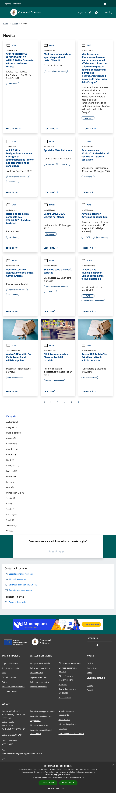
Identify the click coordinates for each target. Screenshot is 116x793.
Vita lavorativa (36, 672)
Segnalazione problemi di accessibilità (41, 731)
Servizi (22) (11, 509)
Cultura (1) (11, 454)
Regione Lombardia (12, 3)
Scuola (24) (11, 503)
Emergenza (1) (12, 465)
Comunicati (92, 667)
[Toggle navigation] (5, 12)
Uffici (4, 672)
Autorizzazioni (65, 697)
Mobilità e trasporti (38, 686)
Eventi (90, 690)
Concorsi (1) (11, 443)
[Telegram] (95, 12)
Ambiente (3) (12, 421)
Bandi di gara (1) (13, 432)
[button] (58, 788)
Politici (5, 682)
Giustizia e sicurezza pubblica (67, 669)
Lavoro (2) (10, 481)
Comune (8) (11, 438)
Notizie (49, 141)
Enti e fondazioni (9, 677)
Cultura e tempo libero (40, 667)
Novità (15, 23)
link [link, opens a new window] (83, 777)
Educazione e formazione (69, 663)
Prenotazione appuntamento (42, 711)
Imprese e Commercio (39, 677)
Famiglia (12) (11, 470)
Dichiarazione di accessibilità (71, 733)
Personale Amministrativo (13, 686)
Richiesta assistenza (39, 725)
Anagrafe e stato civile (40, 663)
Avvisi (11, 45)
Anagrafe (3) (11, 427)
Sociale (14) (11, 514)
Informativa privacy (67, 724)
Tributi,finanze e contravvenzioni (66, 678)
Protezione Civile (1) (15, 492)
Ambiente (63, 684)
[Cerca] (110, 12)
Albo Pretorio (64, 719)
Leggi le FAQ (35, 720)
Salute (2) (10, 498)
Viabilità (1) (11, 530)
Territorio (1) (11, 525)
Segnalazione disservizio (40, 715)
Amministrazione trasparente (66, 713)
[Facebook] (88, 12)
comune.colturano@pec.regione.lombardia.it (22, 753)
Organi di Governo (9, 663)
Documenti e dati (9, 691)
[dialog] (58, 777)
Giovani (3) (11, 476)
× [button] (113, 765)
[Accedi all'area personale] (104, 3)
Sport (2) (10, 520)
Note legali (63, 728)
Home (5, 23)
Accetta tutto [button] (47, 783)
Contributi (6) (12, 449)
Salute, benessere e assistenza (67, 691)
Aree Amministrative (11, 667)
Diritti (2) (10, 460)
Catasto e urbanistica (39, 682)
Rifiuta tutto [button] (68, 783)
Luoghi (90, 685)
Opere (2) (10, 487)
